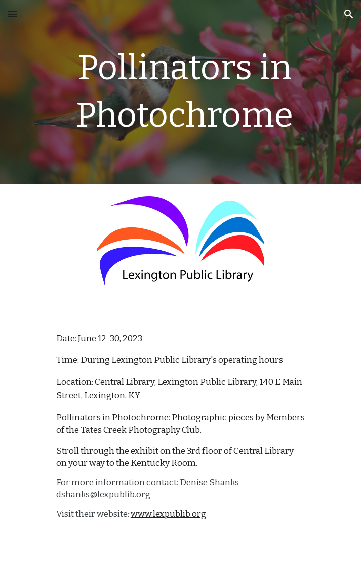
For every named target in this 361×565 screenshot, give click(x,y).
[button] (12, 14)
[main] (180, 92)
